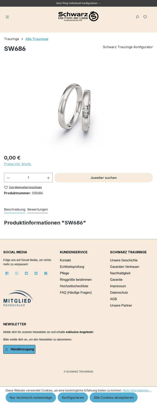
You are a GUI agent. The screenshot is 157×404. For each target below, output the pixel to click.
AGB (113, 299)
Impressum (118, 286)
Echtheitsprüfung (72, 266)
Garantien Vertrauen (124, 266)
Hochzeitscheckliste (74, 286)
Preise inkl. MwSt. (17, 164)
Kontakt (65, 260)
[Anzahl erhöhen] (48, 177)
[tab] (14, 209)
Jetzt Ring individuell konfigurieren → (78, 3)
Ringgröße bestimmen (76, 279)
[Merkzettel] (145, 16)
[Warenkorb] (151, 15)
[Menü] (7, 16)
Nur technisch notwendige (31, 398)
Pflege (64, 273)
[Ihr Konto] (19, 349)
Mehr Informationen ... (137, 390)
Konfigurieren (73, 398)
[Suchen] (137, 16)
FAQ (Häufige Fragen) (76, 292)
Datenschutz (119, 292)
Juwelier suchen (103, 178)
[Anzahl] (28, 177)
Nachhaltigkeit (120, 273)
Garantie (116, 279)
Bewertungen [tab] (37, 209)
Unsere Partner (121, 305)
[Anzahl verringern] (8, 177)
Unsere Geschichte (124, 260)
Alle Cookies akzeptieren (114, 398)
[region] (78, 107)
